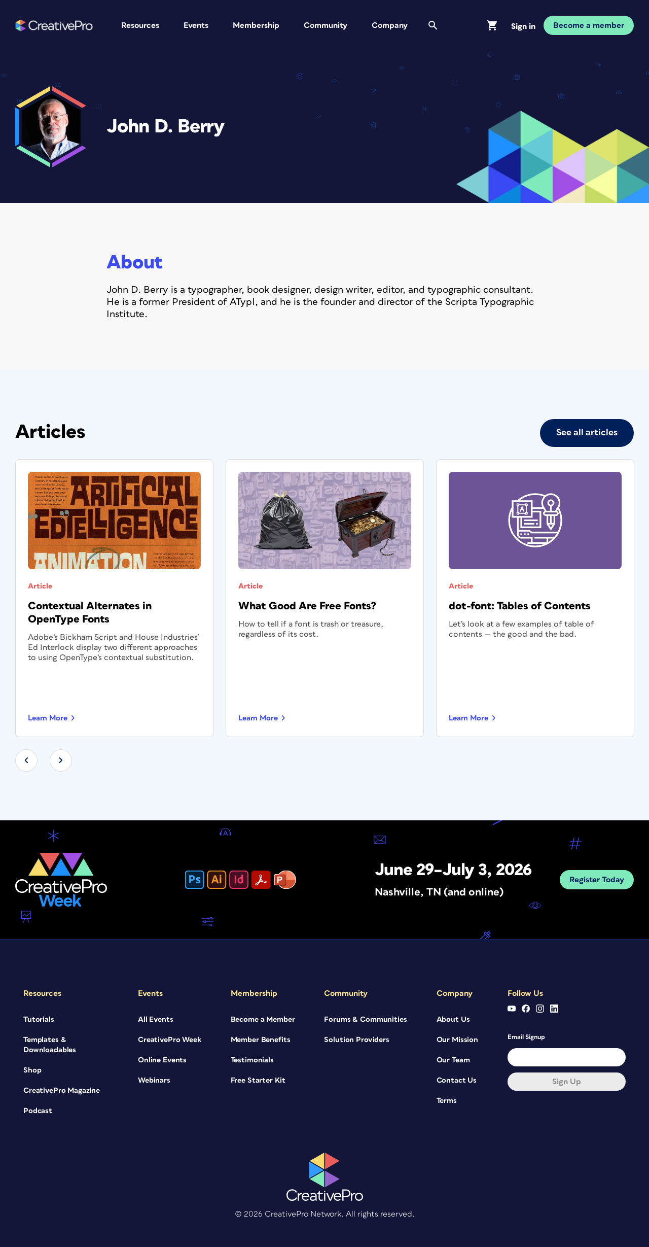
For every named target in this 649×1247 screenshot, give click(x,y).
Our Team (453, 1059)
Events (196, 25)
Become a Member (263, 1019)
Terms (447, 1100)
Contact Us (457, 1080)
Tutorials (38, 1019)
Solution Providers (356, 1039)
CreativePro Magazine (61, 1090)
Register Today (596, 879)
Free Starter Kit (258, 1080)
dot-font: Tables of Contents (520, 605)
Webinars (154, 1080)
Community (325, 25)
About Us (453, 1019)
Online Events (162, 1059)
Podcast (37, 1110)
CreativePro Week (169, 1039)
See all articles (587, 432)
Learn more (47, 717)
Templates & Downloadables (49, 1044)
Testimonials (252, 1059)
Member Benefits (261, 1039)
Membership (256, 25)
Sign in (523, 26)
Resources (140, 25)
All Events (155, 1019)
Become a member (588, 25)
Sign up (566, 1081)
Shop (32, 1069)
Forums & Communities (365, 1019)
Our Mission (457, 1039)
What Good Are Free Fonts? (307, 605)
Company (390, 25)
